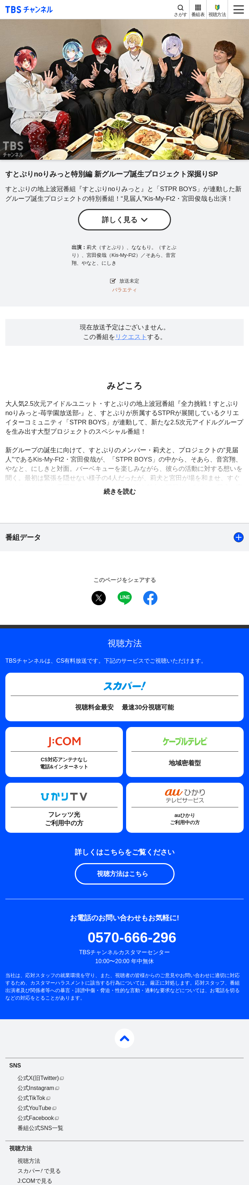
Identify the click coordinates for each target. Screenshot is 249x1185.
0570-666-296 (132, 937)
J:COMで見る (34, 1181)
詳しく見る (120, 220)
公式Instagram (35, 1088)
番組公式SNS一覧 (40, 1128)
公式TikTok (31, 1098)
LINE (125, 598)
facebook (150, 598)
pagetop (124, 1038)
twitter (99, 598)
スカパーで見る (39, 1171)
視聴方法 (217, 14)
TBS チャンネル (28, 9)
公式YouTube (34, 1108)
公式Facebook (35, 1118)
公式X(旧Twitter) (38, 1078)
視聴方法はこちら (122, 873)
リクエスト (131, 336)
